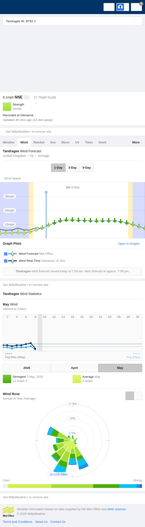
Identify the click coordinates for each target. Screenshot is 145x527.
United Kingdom (14, 156)
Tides (89, 142)
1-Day (58, 167)
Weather (9, 142)
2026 (26, 368)
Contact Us (57, 521)
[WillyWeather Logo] (10, 7)
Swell (102, 142)
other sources (116, 509)
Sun (53, 142)
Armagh (43, 156)
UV (77, 142)
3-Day (72, 167)
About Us (41, 521)
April (74, 368)
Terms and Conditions (17, 521)
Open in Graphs (129, 243)
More (136, 142)
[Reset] (130, 21)
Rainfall (39, 142)
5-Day (86, 167)
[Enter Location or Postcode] (72, 21)
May (120, 368)
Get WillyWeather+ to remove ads (28, 131)
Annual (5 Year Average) (19, 398)
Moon (65, 142)
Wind (24, 142)
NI (32, 156)
